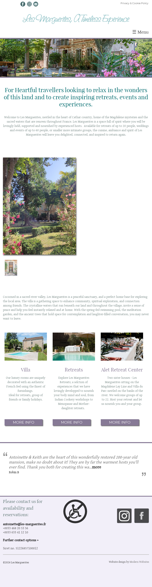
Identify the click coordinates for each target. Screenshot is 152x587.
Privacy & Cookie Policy (134, 3)
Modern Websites (139, 562)
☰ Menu (140, 32)
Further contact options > (20, 540)
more (96, 467)
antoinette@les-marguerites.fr (24, 524)
